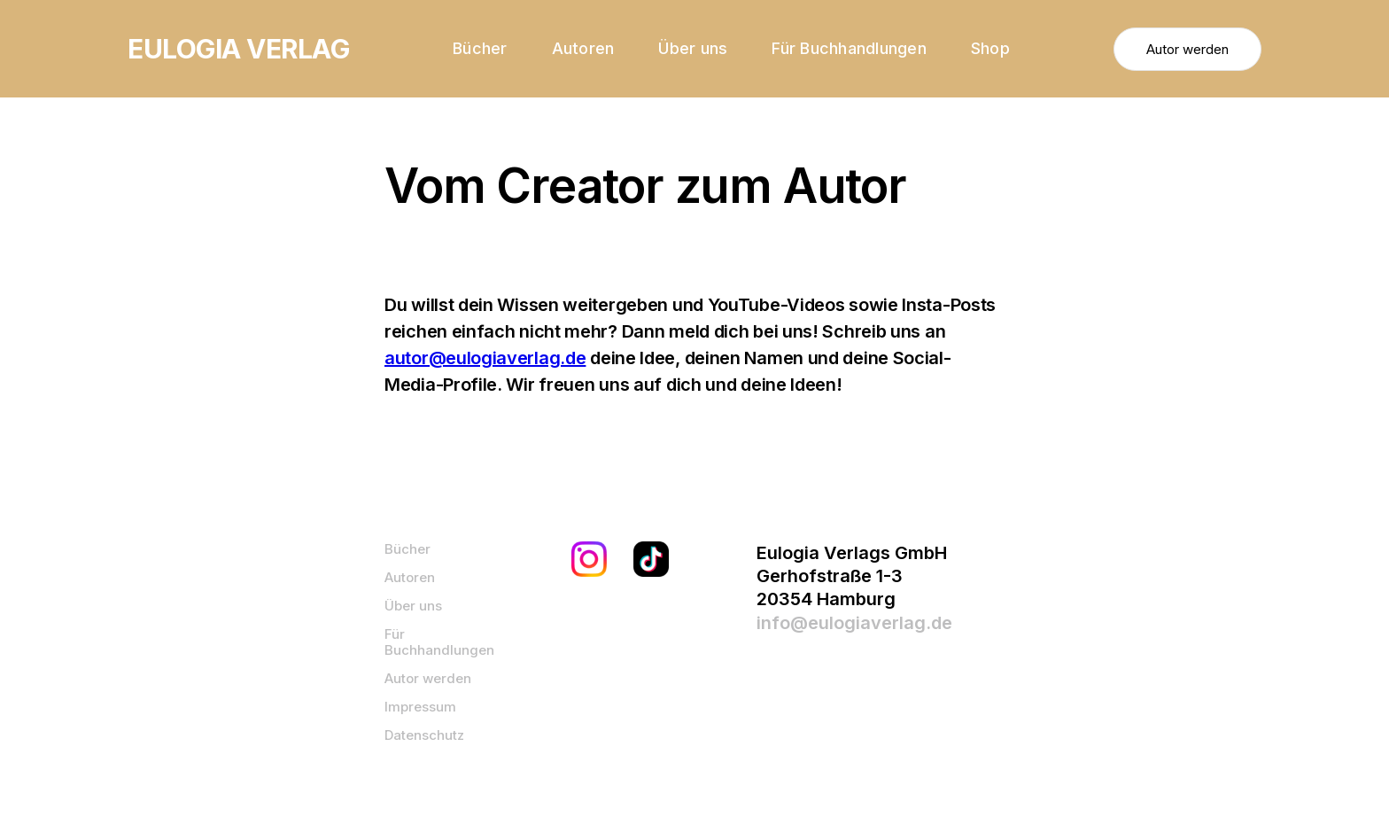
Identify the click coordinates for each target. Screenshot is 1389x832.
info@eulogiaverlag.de (854, 623)
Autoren (583, 48)
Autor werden (1187, 49)
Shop (990, 48)
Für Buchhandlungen (849, 48)
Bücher (480, 48)
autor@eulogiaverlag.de (485, 358)
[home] (238, 48)
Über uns (692, 48)
